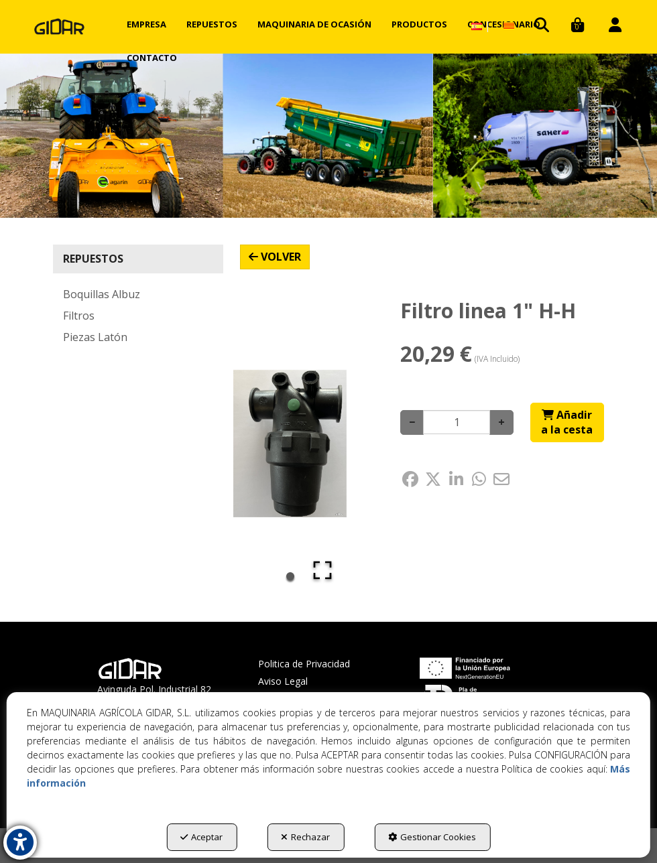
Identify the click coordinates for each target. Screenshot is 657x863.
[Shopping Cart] (566, 423)
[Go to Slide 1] (290, 576)
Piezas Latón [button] (95, 337)
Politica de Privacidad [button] (304, 663)
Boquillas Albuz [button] (101, 294)
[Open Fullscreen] (322, 570)
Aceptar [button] (201, 837)
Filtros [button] (79, 315)
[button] (59, 27)
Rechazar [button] (305, 837)
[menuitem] (146, 24)
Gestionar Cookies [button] (432, 837)
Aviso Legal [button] (283, 681)
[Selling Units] (456, 422)
